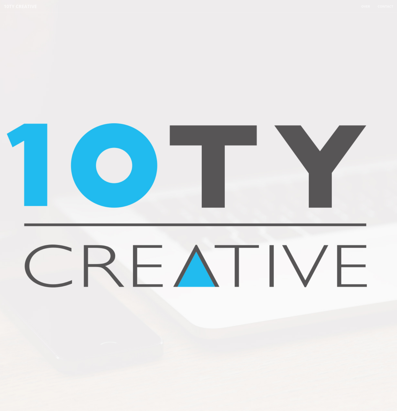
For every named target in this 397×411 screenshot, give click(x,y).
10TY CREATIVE (20, 6)
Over (365, 6)
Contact (385, 6)
